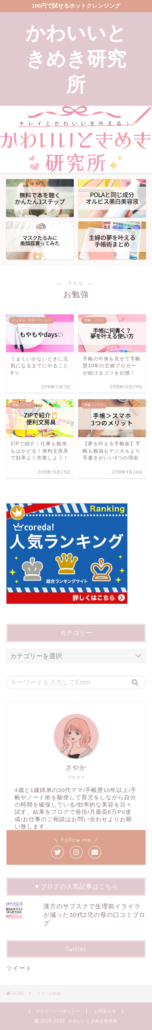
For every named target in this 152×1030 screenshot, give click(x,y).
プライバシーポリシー (58, 1011)
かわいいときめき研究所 (76, 58)
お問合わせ (105, 1011)
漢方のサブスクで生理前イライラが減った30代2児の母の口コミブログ (94, 915)
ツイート (19, 968)
